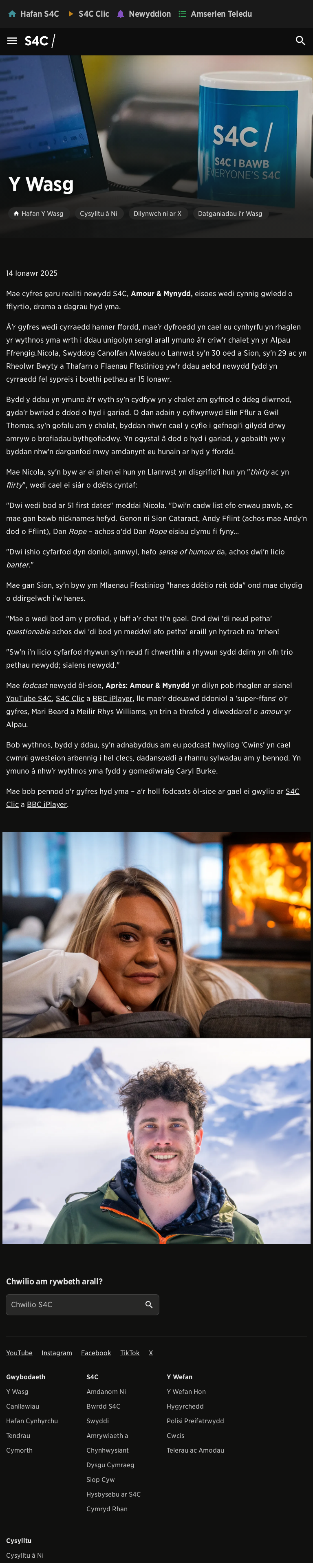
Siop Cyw (100, 1480)
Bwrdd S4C (103, 1406)
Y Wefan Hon (186, 1392)
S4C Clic (70, 698)
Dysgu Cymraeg (110, 1465)
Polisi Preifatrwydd (195, 1421)
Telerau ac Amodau (195, 1450)
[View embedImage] (156, 934)
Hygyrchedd (185, 1406)
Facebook (96, 1353)
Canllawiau (22, 1406)
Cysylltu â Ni (25, 1555)
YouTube (19, 1353)
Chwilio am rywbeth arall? (54, 1281)
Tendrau (18, 1436)
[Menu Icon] (12, 41)
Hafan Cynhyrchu (32, 1421)
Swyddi (97, 1421)
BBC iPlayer (112, 698)
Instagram (57, 1353)
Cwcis (175, 1436)
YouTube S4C (29, 698)
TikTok (130, 1353)
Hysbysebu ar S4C (113, 1494)
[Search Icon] (300, 40)
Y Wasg (17, 1392)
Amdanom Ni (106, 1392)
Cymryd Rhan (107, 1509)
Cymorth (19, 1450)
